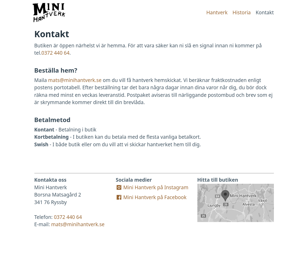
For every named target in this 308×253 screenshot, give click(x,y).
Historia (241, 12)
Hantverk (217, 12)
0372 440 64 (55, 52)
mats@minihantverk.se (75, 80)
